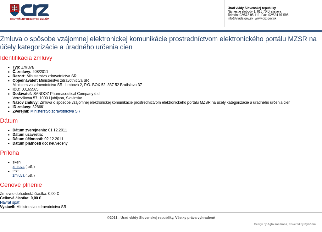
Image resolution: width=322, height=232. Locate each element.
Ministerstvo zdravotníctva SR (55, 111)
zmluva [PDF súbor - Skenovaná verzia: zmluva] (19, 166)
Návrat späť (10, 202)
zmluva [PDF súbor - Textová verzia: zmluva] (19, 175)
